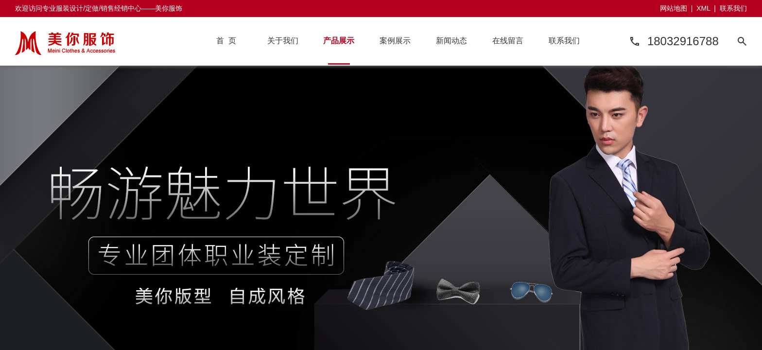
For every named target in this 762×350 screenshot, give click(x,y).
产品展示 (338, 40)
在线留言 (507, 40)
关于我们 (282, 40)
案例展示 (395, 40)
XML (703, 8)
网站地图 (673, 8)
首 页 (226, 40)
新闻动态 (451, 40)
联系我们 (733, 8)
